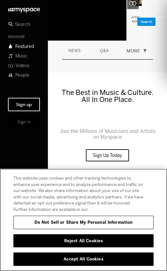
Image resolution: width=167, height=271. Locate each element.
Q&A (104, 50)
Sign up (24, 104)
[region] (83, 220)
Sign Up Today (107, 155)
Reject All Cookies (83, 241)
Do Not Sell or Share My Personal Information (83, 222)
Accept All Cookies (83, 259)
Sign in (24, 122)
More (136, 50)
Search (146, 22)
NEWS (74, 50)
